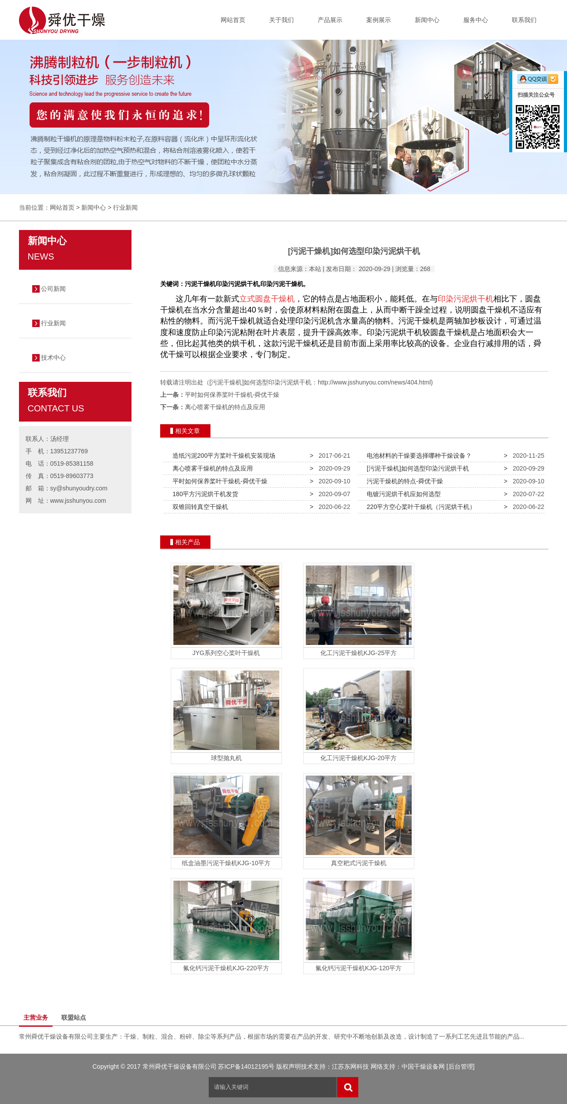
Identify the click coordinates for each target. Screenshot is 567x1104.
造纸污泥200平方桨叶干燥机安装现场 (222, 455)
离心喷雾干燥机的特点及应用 (225, 407)
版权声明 (288, 1066)
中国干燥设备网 (423, 1066)
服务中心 (475, 19)
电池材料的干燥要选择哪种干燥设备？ (417, 455)
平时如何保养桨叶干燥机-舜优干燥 (232, 394)
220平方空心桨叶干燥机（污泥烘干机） (419, 506)
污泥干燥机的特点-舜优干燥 (403, 481)
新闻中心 (427, 19)
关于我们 (281, 19)
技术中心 (53, 357)
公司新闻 (53, 288)
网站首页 (233, 19)
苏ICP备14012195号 (246, 1066)
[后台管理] (461, 1066)
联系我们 (524, 19)
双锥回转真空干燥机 (198, 506)
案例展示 (378, 19)
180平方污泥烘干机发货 (203, 493)
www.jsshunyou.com (78, 500)
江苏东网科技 (350, 1066)
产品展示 (330, 19)
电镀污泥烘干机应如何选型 (402, 493)
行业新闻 (125, 207)
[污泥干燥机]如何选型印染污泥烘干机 (416, 468)
